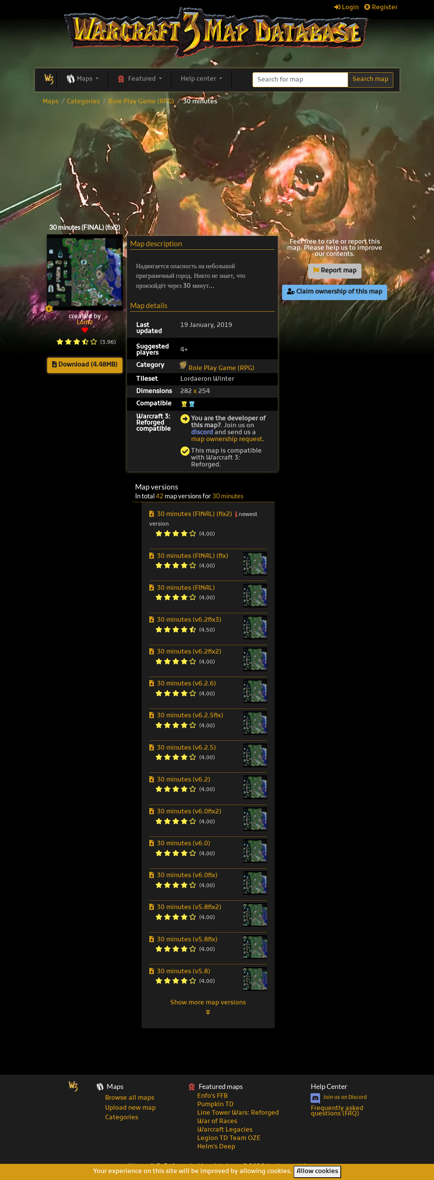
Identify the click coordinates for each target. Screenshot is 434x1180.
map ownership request (226, 439)
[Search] (300, 79)
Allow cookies (317, 1171)
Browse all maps (129, 1098)
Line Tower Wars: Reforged (238, 1113)
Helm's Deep (216, 1147)
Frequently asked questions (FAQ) (337, 1111)
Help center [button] (199, 79)
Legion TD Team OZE (229, 1138)
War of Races (217, 1121)
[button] (82, 79)
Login (346, 8)
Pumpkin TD (215, 1105)
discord (202, 432)
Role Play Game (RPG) (141, 102)
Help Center (329, 1086)
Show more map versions (208, 1007)
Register (381, 8)
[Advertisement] (217, 163)
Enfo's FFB (212, 1096)
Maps (50, 102)
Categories (83, 102)
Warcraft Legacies (224, 1130)
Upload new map (130, 1108)
